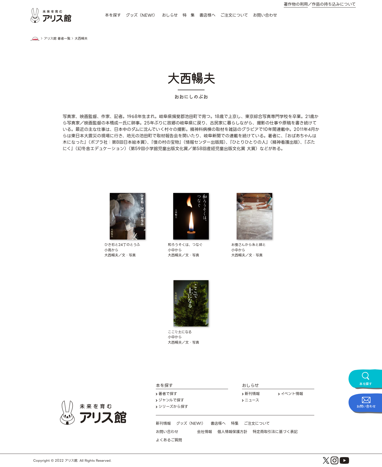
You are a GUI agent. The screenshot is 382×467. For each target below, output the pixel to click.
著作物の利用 (296, 4)
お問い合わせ (265, 15)
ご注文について (234, 15)
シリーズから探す (173, 406)
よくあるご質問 (169, 440)
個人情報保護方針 (232, 432)
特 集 (189, 15)
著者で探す (167, 394)
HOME (35, 39)
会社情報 (204, 432)
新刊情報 (252, 394)
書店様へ (207, 15)
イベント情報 (292, 394)
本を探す (113, 15)
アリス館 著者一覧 (57, 38)
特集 (235, 423)
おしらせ (170, 15)
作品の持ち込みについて (334, 4)
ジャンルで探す (171, 400)
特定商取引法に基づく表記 (275, 432)
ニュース (252, 400)
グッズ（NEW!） (141, 15)
